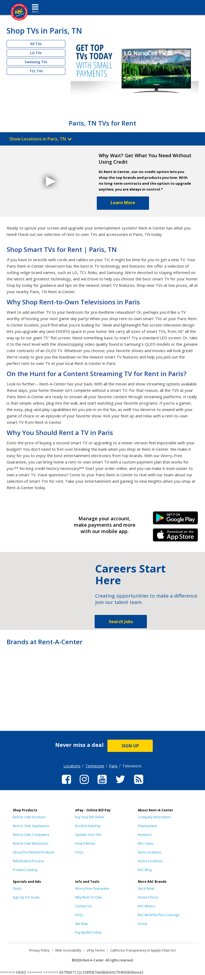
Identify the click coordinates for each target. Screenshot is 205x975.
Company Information (154, 817)
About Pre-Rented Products (33, 852)
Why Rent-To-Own (88, 897)
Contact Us (83, 906)
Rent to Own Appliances (31, 826)
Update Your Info (88, 834)
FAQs (79, 852)
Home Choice (148, 897)
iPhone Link (175, 537)
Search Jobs (121, 622)
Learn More (123, 203)
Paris (113, 765)
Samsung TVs (36, 61)
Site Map (81, 923)
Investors (145, 834)
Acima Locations (150, 861)
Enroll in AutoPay (88, 826)
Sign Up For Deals (26, 897)
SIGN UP (130, 746)
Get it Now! (146, 888)
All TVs (36, 43)
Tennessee (94, 765)
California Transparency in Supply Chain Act (143, 950)
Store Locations (149, 852)
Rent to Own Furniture (29, 817)
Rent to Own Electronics (30, 843)
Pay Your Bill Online (89, 817)
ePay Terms (95, 950)
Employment (147, 826)
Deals (17, 888)
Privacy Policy (39, 950)
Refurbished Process (28, 861)
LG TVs (36, 52)
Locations (72, 765)
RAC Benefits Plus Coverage (158, 915)
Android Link (175, 520)
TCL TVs (36, 71)
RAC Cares (146, 843)
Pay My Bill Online (88, 932)
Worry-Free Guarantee (92, 888)
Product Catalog (25, 870)
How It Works (85, 843)
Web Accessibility (68, 950)
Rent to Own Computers (31, 834)
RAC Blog (145, 870)
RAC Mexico (146, 906)
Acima (142, 923)
